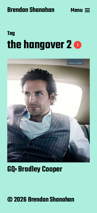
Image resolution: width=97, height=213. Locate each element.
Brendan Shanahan (30, 10)
